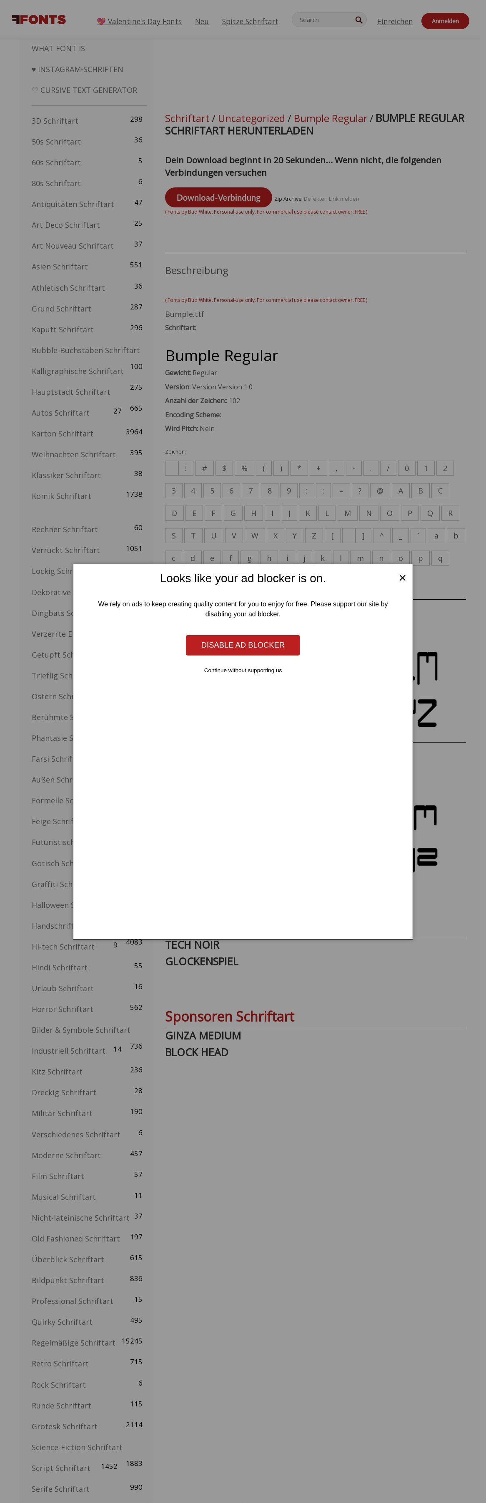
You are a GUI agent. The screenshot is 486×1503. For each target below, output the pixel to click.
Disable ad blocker (243, 645)
